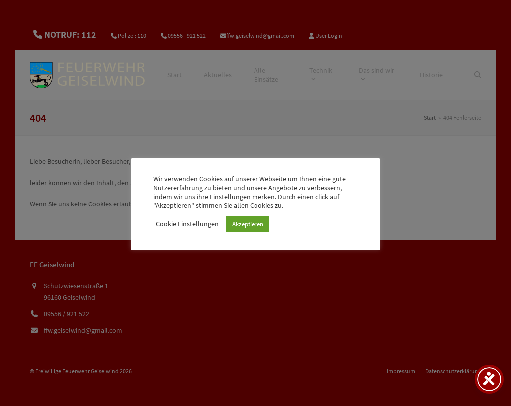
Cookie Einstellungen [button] (187, 223)
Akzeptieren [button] (247, 224)
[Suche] (477, 74)
